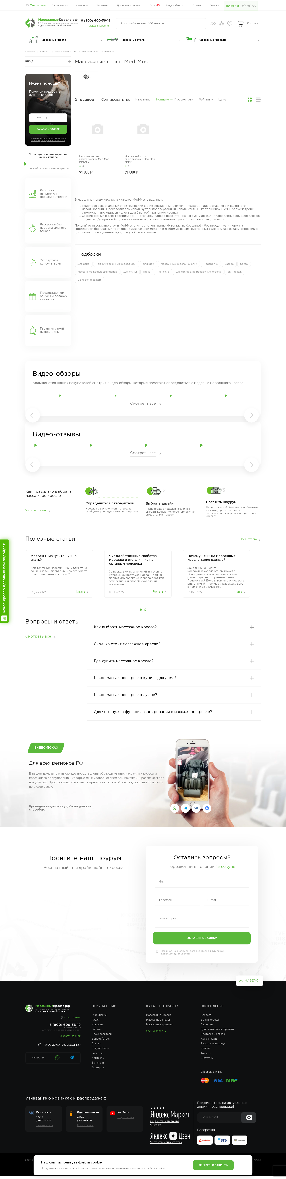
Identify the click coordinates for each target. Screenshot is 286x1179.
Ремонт (205, 1052)
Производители (102, 1038)
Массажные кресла (158, 1018)
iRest (146, 272)
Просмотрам (183, 99)
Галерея (97, 1057)
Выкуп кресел (210, 1023)
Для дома (83, 264)
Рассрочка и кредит (214, 1047)
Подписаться (44, 1129)
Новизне (162, 99)
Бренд (29, 61)
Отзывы (214, 6)
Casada (229, 264)
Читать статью (36, 510)
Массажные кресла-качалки (179, 264)
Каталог (81, 6)
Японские (162, 272)
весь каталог (154, 1035)
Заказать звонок (99, 26)
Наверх (251, 984)
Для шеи (148, 264)
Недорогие (211, 264)
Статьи (196, 6)
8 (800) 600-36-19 (95, 20)
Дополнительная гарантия (217, 1033)
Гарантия (207, 1028)
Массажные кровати (159, 1028)
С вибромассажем (89, 280)
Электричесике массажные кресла (198, 272)
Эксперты (98, 1071)
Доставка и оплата (128, 6)
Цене (222, 99)
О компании (58, 6)
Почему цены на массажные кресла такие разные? (212, 558)
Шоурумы (207, 1061)
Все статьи (249, 539)
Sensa (244, 264)
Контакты (98, 1061)
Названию (142, 99)
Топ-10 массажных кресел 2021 (116, 264)
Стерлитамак (38, 5)
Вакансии (98, 1066)
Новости (97, 1028)
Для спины (130, 272)
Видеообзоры (174, 6)
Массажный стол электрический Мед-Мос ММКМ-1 (140, 159)
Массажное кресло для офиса (97, 272)
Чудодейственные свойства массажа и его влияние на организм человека (133, 560)
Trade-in (206, 1057)
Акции (153, 6)
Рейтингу (206, 99)
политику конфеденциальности (48, 141)
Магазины (102, 6)
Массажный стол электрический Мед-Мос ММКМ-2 (94, 159)
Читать (80, 591)
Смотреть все (143, 403)
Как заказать (209, 1042)
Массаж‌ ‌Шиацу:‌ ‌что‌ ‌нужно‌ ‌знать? (54, 558)
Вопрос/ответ (101, 1042)
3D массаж (234, 272)
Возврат (206, 1018)
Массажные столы (158, 1023)
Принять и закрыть (213, 1165)
